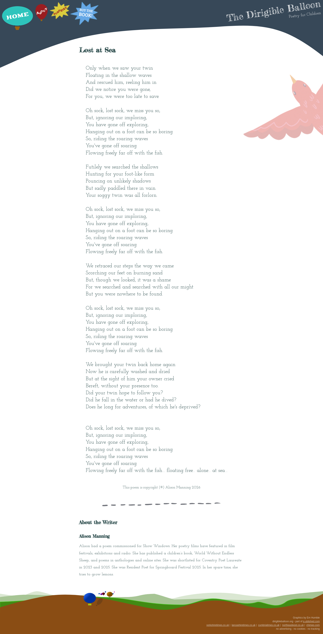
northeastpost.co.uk (293, 625)
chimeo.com (313, 625)
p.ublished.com (311, 621)
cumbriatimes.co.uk (268, 625)
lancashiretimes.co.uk (243, 625)
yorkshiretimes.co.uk (217, 625)
